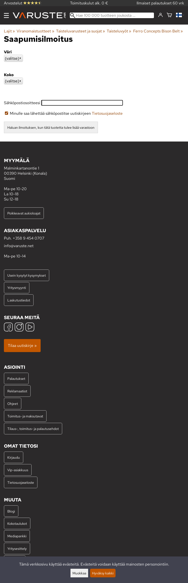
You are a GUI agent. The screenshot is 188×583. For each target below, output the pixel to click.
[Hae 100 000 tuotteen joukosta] (112, 15)
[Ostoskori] (169, 15)
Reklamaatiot (17, 391)
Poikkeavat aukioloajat (23, 213)
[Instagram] (19, 328)
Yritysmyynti (16, 287)
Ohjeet (12, 403)
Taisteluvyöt (119, 31)
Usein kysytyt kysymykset (26, 275)
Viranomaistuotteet (35, 31)
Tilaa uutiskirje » (22, 345)
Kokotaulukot (17, 523)
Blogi (11, 511)
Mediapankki (16, 536)
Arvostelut (23, 3)
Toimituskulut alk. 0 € (89, 3)
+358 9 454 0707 (28, 238)
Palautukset (16, 378)
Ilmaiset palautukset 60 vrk (160, 3)
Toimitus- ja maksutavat (25, 416)
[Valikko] (6, 15)
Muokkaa (79, 573)
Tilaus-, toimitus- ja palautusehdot (33, 428)
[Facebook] (8, 328)
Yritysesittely (17, 548)
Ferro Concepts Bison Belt (158, 31)
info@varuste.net (19, 245)
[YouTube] (29, 328)
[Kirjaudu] (160, 15)
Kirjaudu (13, 457)
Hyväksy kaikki (103, 573)
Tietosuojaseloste (107, 113)
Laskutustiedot (18, 300)
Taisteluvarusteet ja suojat (80, 31)
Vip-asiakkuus (17, 470)
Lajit (9, 31)
